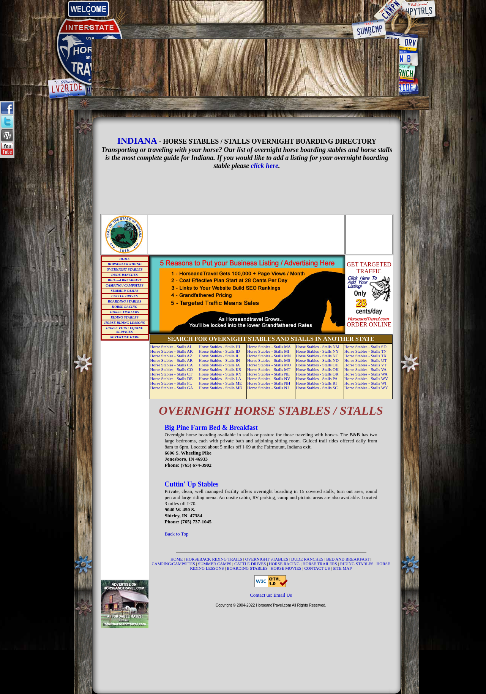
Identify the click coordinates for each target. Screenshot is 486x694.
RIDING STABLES (124, 317)
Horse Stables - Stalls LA (220, 378)
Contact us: (261, 595)
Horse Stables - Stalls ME (220, 383)
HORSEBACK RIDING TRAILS (214, 559)
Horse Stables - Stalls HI (219, 346)
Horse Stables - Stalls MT (268, 369)
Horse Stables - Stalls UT (365, 360)
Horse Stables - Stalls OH (317, 365)
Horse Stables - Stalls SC (317, 387)
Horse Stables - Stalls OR (317, 374)
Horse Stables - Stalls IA (219, 365)
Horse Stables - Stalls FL (171, 383)
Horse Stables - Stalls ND (317, 360)
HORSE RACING (124, 307)
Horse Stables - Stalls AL (171, 346)
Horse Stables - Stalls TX (365, 355)
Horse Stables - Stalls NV (268, 378)
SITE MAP (342, 568)
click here (264, 166)
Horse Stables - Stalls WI (365, 383)
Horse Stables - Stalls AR (171, 360)
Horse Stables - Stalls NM (317, 346)
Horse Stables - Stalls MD (220, 387)
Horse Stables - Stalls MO (269, 365)
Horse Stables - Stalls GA (171, 387)
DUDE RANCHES (124, 275)
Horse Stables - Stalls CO (171, 369)
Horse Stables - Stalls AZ (171, 355)
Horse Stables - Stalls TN (365, 351)
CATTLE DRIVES (124, 296)
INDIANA (137, 141)
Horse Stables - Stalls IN (219, 360)
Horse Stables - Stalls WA (366, 374)
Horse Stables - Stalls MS (268, 360)
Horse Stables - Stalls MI (268, 351)
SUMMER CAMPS (124, 291)
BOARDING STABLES (124, 301)
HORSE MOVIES (286, 568)
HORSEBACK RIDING (124, 264)
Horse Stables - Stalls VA (365, 369)
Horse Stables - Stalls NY (317, 351)
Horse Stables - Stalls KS (220, 369)
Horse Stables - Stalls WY (366, 387)
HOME (124, 259)
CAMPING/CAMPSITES (174, 563)
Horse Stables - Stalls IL (219, 355)
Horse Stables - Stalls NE (268, 374)
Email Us (282, 595)
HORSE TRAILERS (124, 312)
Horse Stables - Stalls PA (317, 378)
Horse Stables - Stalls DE (171, 378)
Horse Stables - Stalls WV (366, 378)
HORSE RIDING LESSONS (124, 323)
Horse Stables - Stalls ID (219, 351)
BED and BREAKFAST (125, 280)
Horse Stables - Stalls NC (317, 355)
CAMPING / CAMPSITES (125, 285)
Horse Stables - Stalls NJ (268, 387)
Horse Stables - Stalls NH (268, 383)
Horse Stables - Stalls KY (220, 374)
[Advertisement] (246, 12)
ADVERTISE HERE (124, 337)
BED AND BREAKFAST (347, 559)
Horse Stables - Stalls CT (171, 374)
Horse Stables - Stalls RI (316, 383)
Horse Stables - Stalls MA (269, 346)
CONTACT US (317, 568)
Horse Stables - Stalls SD (365, 346)
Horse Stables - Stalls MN (269, 355)
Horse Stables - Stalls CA (171, 365)
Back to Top (177, 534)
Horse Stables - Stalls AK (171, 351)
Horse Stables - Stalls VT (365, 365)
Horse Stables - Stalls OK (317, 369)
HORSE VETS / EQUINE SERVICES (124, 330)
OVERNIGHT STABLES (124, 269)
